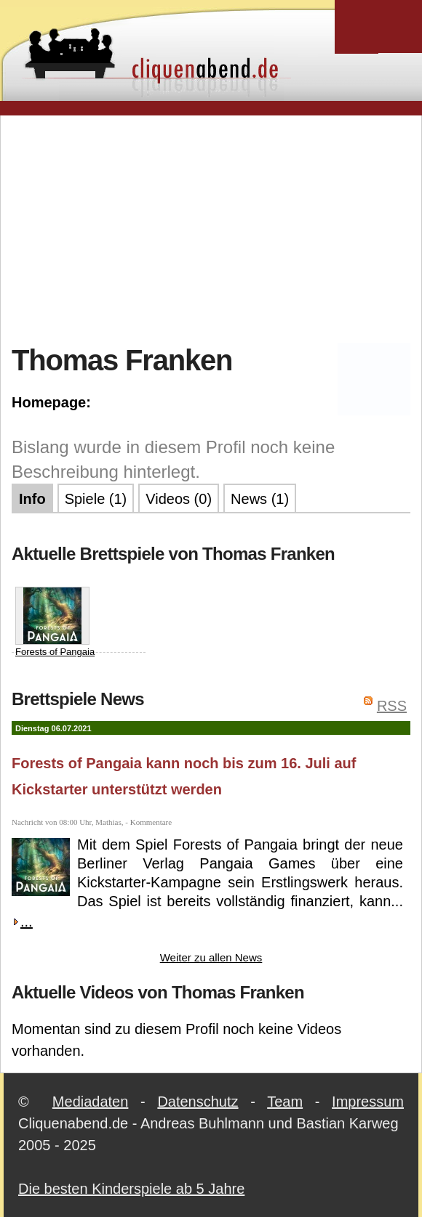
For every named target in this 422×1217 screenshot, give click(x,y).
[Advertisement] (217, 228)
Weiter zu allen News (211, 957)
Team (285, 1102)
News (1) (260, 499)
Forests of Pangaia (55, 622)
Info (32, 499)
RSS (392, 706)
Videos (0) (179, 499)
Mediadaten (90, 1102)
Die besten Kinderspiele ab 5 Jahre (131, 1189)
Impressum (368, 1102)
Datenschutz (197, 1102)
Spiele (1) (96, 499)
